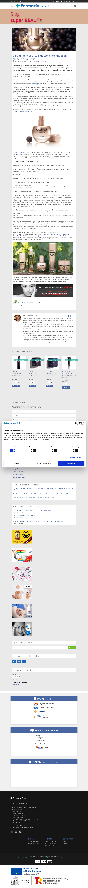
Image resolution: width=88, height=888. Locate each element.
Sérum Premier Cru (26, 111)
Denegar (17, 463)
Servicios (65, 843)
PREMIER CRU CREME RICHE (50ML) (52, 373)
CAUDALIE (15, 679)
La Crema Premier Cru (60, 234)
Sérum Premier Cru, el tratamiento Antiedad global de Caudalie (40, 57)
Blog (64, 842)
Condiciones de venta (53, 858)
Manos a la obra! (18, 472)
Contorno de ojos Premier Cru (38, 236)
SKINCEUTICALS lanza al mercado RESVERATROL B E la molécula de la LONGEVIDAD (38, 521)
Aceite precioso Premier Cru (58, 236)
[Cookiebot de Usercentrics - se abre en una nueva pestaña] (76, 423)
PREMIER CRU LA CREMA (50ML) (35, 373)
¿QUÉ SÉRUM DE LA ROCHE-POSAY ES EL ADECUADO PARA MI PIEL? (34, 510)
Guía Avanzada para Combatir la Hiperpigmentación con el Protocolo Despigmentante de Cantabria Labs (43, 489)
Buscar (72, 648)
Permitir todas (71, 463)
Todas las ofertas (50, 842)
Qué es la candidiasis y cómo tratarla (24, 516)
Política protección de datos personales (35, 858)
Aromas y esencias (19, 477)
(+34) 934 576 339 (17, 1)
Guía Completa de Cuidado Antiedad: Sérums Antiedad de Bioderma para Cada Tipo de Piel (40, 494)
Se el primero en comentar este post (29, 302)
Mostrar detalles (75, 457)
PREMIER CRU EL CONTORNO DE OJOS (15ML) (69, 374)
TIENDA (31, 839)
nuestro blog (34, 84)
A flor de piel (23, 306)
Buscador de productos (69, 1)
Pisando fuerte (18, 474)
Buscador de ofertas (51, 843)
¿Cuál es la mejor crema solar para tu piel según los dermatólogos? (33, 498)
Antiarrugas (15, 685)
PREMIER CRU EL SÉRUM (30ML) (19, 373)
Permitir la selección (44, 463)
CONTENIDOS (68, 839)
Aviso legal (21, 858)
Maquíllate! (16, 469)
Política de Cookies (65, 858)
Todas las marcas (33, 842)
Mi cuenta (56, 1)
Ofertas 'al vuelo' (50, 845)
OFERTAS (48, 839)
